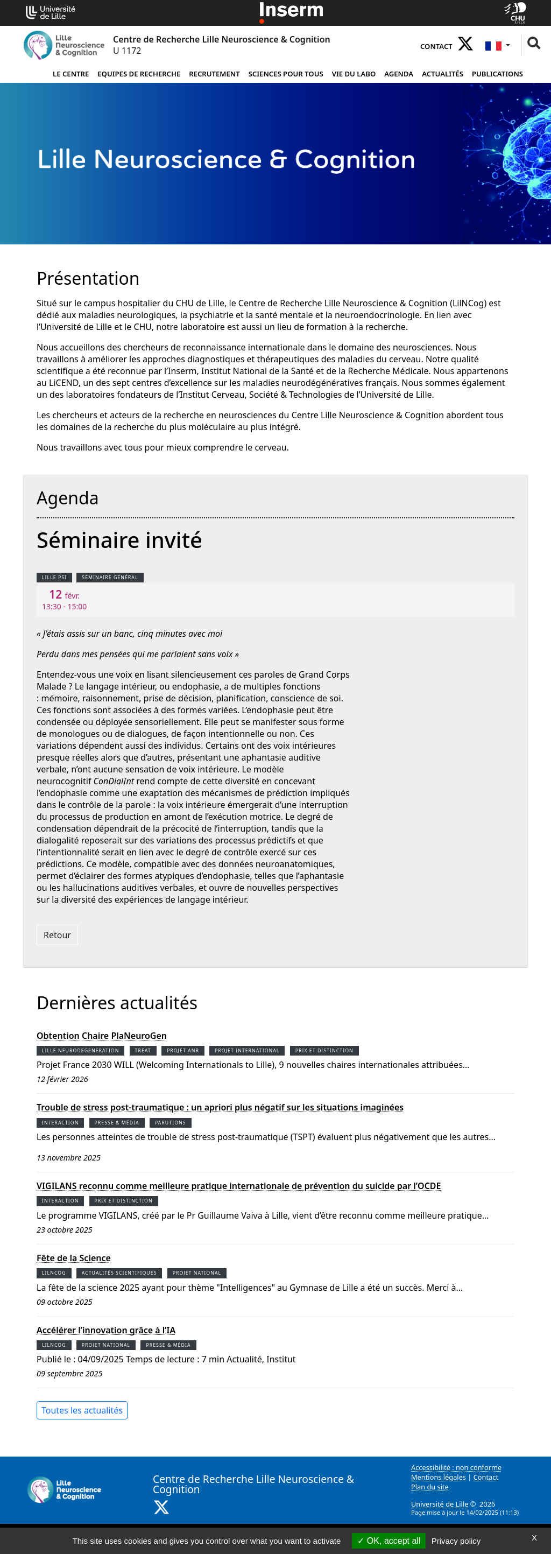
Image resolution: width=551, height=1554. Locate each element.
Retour (57, 935)
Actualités (442, 74)
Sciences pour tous (286, 74)
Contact (436, 46)
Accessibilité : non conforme (456, 1467)
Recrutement (214, 74)
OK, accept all (388, 1540)
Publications (497, 74)
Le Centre (71, 74)
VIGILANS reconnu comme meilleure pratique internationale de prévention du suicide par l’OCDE (239, 1186)
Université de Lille (439, 1504)
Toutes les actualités (82, 1410)
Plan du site (430, 1487)
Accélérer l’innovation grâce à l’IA (106, 1330)
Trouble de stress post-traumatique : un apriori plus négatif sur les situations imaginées (220, 1107)
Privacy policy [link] (456, 1540)
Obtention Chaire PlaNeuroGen (102, 1036)
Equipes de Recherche (138, 74)
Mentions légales (438, 1477)
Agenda (398, 74)
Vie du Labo (354, 74)
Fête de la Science (74, 1258)
